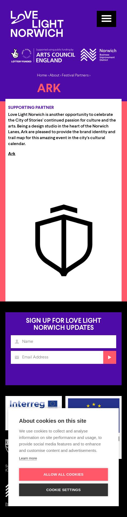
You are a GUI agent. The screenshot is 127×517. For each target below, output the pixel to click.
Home (42, 75)
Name (18, 344)
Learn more (28, 458)
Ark (11, 154)
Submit (108, 359)
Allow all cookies (63, 474)
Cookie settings (63, 490)
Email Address (18, 359)
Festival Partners (75, 75)
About (54, 75)
